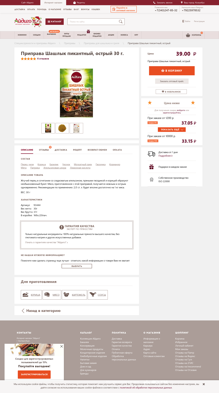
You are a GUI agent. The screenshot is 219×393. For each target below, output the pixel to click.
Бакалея (84, 342)
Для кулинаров (88, 370)
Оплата (117, 150)
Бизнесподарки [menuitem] (97, 34)
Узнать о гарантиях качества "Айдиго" (46, 242)
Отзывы (44, 150)
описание (27, 150)
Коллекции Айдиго (90, 338)
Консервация (87, 345)
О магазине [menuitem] (55, 9)
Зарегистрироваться (34, 374)
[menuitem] (51, 35)
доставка (61, 150)
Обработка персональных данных (124, 357)
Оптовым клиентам (154, 356)
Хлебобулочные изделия (93, 356)
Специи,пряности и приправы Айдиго (35, 43)
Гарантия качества (122, 345)
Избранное (181, 342)
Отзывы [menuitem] (67, 9)
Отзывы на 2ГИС (184, 362)
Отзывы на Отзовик (186, 370)
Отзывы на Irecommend (188, 366)
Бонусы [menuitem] (85, 9)
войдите (181, 110)
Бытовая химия (88, 362)
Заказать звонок (162, 2)
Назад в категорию (41, 310)
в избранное (171, 91)
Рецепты (79, 2)
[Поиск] (121, 21)
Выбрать (76, 266)
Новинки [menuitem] (22, 35)
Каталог (54, 21)
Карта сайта (149, 352)
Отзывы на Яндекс (185, 356)
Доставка (117, 338)
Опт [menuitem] (136, 35)
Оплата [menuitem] (31, 9)
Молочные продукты (91, 349)
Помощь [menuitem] (41, 9)
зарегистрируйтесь (172, 112)
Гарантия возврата (122, 342)
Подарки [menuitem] (83, 33)
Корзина (179, 338)
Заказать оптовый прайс (172, 81)
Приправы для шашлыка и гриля (101, 43)
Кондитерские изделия (92, 352)
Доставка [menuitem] (19, 9)
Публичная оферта (122, 352)
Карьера (147, 345)
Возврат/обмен (97, 150)
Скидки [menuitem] (36, 35)
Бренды (84, 373)
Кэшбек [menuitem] (96, 9)
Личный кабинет (184, 345)
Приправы (69, 43)
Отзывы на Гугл (183, 359)
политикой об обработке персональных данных (146, 387)
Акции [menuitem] (111, 35)
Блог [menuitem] (76, 9)
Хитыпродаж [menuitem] (67, 34)
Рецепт (77, 150)
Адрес (146, 349)
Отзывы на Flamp (184, 352)
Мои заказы (181, 349)
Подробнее (165, 155)
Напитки (84, 359)
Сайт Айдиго (27, 2)
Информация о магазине (151, 340)
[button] (124, 9)
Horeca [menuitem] (124, 35)
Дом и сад (85, 366)
